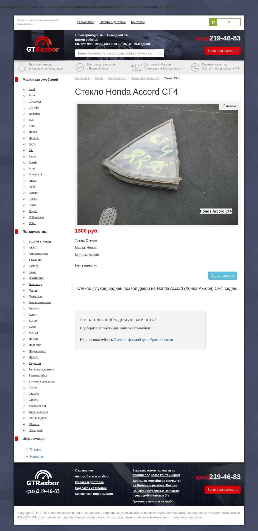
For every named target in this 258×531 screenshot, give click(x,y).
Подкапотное (34, 351)
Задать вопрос (222, 276)
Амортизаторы (35, 253)
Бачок (29, 272)
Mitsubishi (32, 174)
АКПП (30, 247)
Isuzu (29, 144)
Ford (29, 126)
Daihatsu (31, 113)
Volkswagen (33, 217)
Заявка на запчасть (223, 51)
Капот (30, 314)
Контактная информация (94, 494)
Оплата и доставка (113, 22)
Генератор (32, 284)
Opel (29, 186)
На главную (82, 78)
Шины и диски (35, 418)
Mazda (30, 162)
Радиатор (32, 363)
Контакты (138, 22)
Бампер (30, 266)
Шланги (31, 424)
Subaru (30, 199)
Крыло (30, 320)
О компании (85, 22)
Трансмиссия (34, 405)
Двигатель (32, 296)
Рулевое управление (39, 381)
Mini (29, 168)
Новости (36, 456)
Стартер (31, 393)
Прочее (30, 357)
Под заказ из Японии (91, 488)
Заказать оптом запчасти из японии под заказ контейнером (156, 473)
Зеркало (31, 308)
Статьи (35, 449)
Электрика (33, 430)
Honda (30, 132)
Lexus (29, 156)
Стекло (30, 399)
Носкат (30, 339)
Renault (30, 192)
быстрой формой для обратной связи (143, 340)
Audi (29, 89)
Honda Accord (117, 78)
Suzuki (30, 205)
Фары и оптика (35, 412)
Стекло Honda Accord (145, 78)
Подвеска (32, 345)
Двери (30, 290)
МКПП (30, 332)
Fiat (28, 119)
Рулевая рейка (35, 375)
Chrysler (31, 107)
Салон (30, 387)
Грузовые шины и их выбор (154, 501)
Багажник (32, 259)
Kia (28, 150)
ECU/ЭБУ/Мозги (37, 241)
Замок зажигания (37, 302)
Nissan (30, 180)
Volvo (29, 223)
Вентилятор (33, 278)
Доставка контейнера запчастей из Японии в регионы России (157, 483)
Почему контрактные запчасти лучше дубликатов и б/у (156, 493)
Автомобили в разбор (92, 476)
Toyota (30, 211)
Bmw (29, 95)
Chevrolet (32, 101)
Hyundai (31, 138)
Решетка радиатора (38, 369)
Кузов (29, 326)
